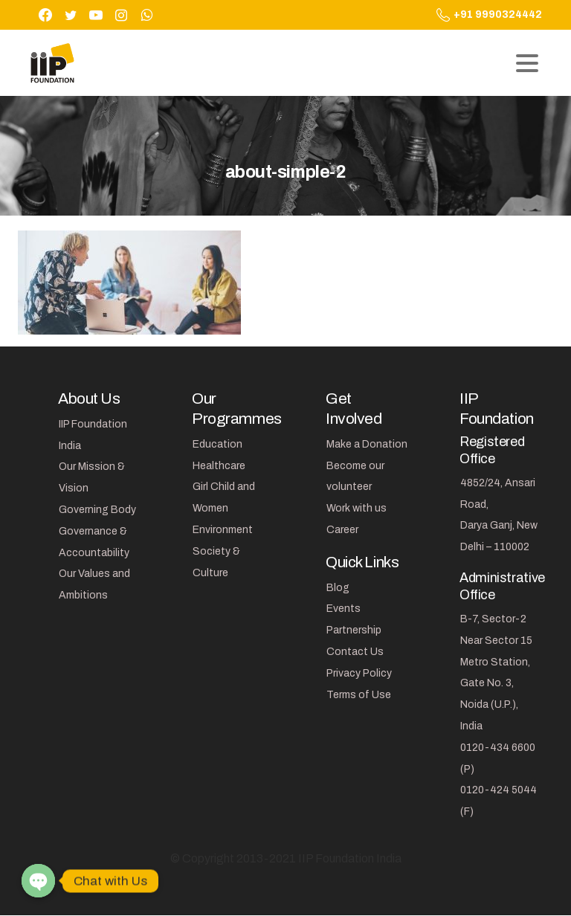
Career (342, 529)
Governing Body (97, 509)
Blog (337, 587)
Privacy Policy (359, 673)
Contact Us (355, 651)
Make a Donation (366, 444)
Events (343, 608)
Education (217, 444)
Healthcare (219, 465)
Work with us (356, 508)
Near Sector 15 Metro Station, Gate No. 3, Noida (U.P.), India (496, 683)
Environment (223, 529)
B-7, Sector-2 (493, 619)
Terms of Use (358, 694)
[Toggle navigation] (527, 63)
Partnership (353, 630)
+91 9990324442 (489, 14)
